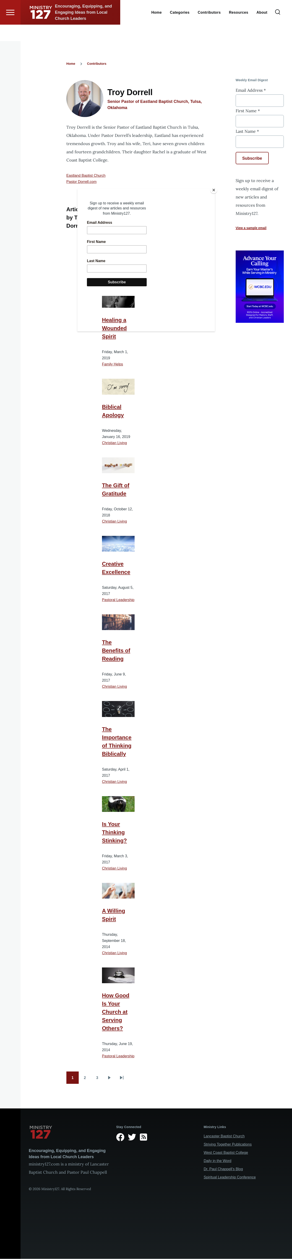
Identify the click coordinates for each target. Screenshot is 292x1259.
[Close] (213, 190)
